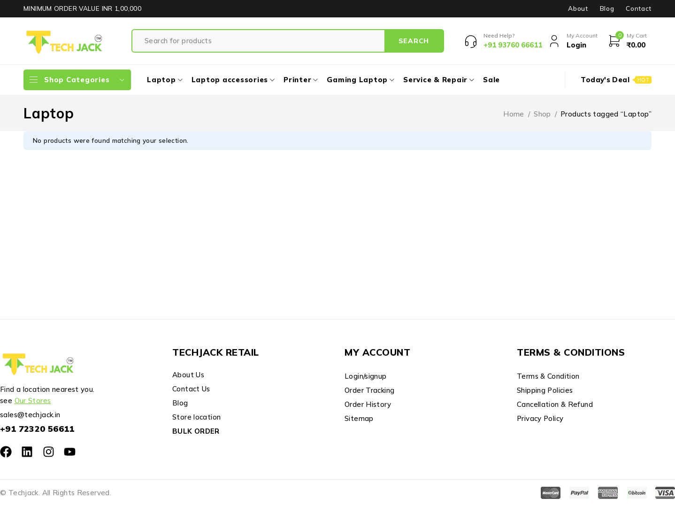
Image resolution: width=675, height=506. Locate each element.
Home (513, 113)
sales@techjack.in (30, 414)
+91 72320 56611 (37, 428)
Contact (639, 8)
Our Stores (33, 400)
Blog (607, 8)
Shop (542, 113)
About (578, 8)
